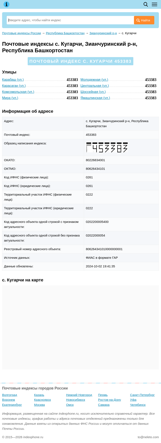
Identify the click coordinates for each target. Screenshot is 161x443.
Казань (39, 395)
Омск (70, 404)
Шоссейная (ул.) (93, 92)
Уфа (133, 399)
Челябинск (137, 404)
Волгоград (9, 395)
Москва (39, 404)
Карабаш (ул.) (13, 79)
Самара (104, 404)
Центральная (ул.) (94, 86)
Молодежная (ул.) (94, 79)
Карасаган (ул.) (14, 86)
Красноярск (42, 399)
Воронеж (8, 399)
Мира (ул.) (10, 98)
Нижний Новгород (79, 395)
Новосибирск (75, 399)
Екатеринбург (12, 404)
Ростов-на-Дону (109, 399)
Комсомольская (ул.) (18, 92)
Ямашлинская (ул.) (95, 98)
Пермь (103, 395)
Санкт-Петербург (142, 395)
